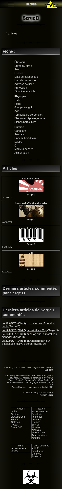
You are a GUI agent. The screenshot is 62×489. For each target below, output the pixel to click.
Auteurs (36, 438)
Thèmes (36, 422)
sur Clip (24, 330)
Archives (36, 430)
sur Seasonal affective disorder (26, 342)
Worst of (36, 427)
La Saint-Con (18, 416)
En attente (37, 414)
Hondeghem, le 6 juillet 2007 (40, 387)
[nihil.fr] (35, 448)
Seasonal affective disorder (31, 203)
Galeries (15, 422)
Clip (31, 252)
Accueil (20, 408)
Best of (35, 424)
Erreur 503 (16, 427)
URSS (14, 451)
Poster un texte (40, 411)
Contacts (15, 414)
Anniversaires (39, 432)
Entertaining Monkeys (38, 452)
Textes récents (18, 448)
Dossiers (36, 419)
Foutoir (14, 424)
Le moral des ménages (31, 228)
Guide (14, 411)
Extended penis (31, 178)
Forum (14, 419)
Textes (41, 408)
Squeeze (36, 456)
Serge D (31, 194)
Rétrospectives (39, 435)
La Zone (31, 4)
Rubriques (37, 416)
